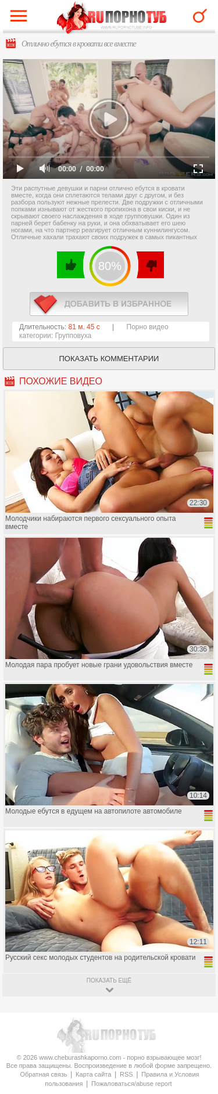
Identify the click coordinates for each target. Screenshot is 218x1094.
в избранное (109, 304)
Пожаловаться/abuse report (131, 1083)
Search (200, 16)
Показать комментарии (109, 358)
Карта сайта (93, 1074)
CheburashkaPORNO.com (112, 18)
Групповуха (73, 336)
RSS (126, 1074)
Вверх (195, 1027)
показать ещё (109, 980)
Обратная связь (43, 1074)
